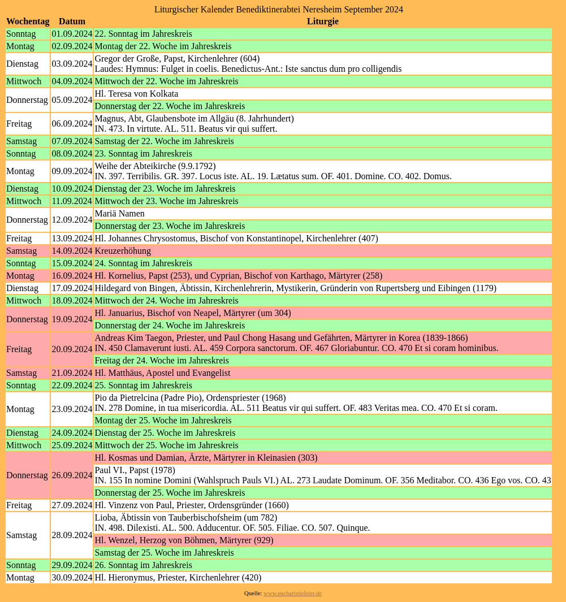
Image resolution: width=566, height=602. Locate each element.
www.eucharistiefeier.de (292, 593)
